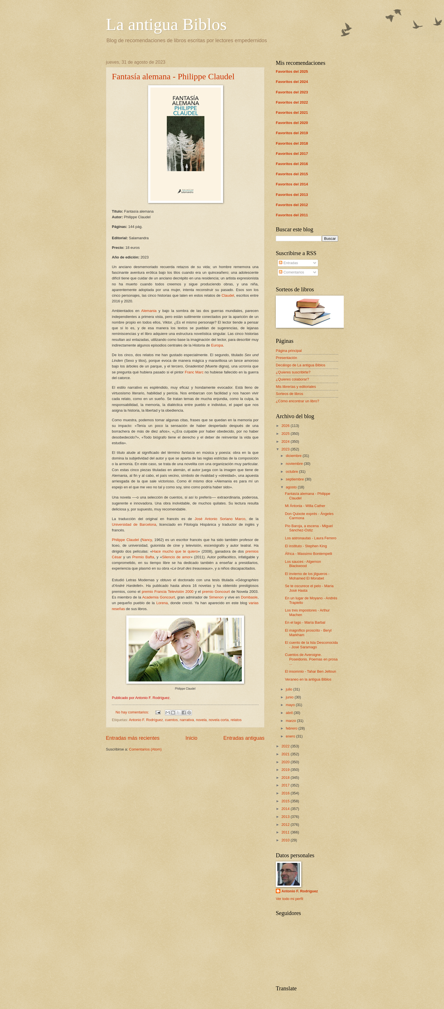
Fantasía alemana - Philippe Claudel (173, 76)
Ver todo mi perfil (289, 899)
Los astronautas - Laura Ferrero (310, 538)
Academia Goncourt (158, 597)
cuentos (171, 720)
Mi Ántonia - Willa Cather (305, 506)
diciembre (294, 456)
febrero (292, 728)
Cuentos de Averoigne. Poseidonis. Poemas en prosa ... (311, 659)
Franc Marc (194, 372)
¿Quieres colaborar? (292, 379)
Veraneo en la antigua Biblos (308, 679)
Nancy (147, 540)
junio (290, 697)
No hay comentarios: (133, 712)
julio (289, 689)
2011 (286, 832)
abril (290, 713)
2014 (286, 809)
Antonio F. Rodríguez (146, 720)
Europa (217, 345)
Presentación (286, 358)
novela (201, 720)
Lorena (162, 603)
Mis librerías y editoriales (296, 386)
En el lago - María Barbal (305, 622)
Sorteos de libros (289, 394)
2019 (286, 770)
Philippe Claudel (125, 540)
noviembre (295, 463)
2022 (286, 746)
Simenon (216, 597)
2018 (286, 777)
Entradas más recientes (132, 738)
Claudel (228, 295)
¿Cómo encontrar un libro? (297, 401)
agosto (292, 487)
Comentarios (291, 272)
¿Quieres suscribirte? (293, 372)
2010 (286, 840)
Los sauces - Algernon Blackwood (303, 563)
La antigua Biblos (166, 24)
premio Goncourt (216, 591)
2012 (286, 824)
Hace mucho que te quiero (175, 551)
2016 (286, 793)
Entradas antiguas (243, 738)
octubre (292, 471)
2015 (286, 801)
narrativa (187, 720)
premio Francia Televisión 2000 (168, 591)
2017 (286, 785)
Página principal (289, 351)
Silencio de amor (176, 557)
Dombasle (249, 597)
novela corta (219, 720)
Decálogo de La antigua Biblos (300, 365)
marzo (291, 721)
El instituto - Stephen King (306, 546)
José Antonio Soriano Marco (220, 519)
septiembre (295, 479)
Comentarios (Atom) (145, 749)
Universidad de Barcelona (134, 524)
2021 (286, 754)
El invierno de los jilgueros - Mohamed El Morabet (307, 576)
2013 (286, 817)
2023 (286, 449)
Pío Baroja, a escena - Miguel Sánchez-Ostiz (309, 528)
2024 (286, 441)
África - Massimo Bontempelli (308, 553)
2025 (286, 433)
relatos (236, 720)
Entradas (288, 263)
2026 (286, 426)
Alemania (149, 311)
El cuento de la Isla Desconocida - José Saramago (311, 644)
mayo (291, 705)
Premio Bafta (143, 557)
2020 (286, 762)
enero (291, 736)
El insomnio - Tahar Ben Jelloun (310, 671)
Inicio (191, 738)
